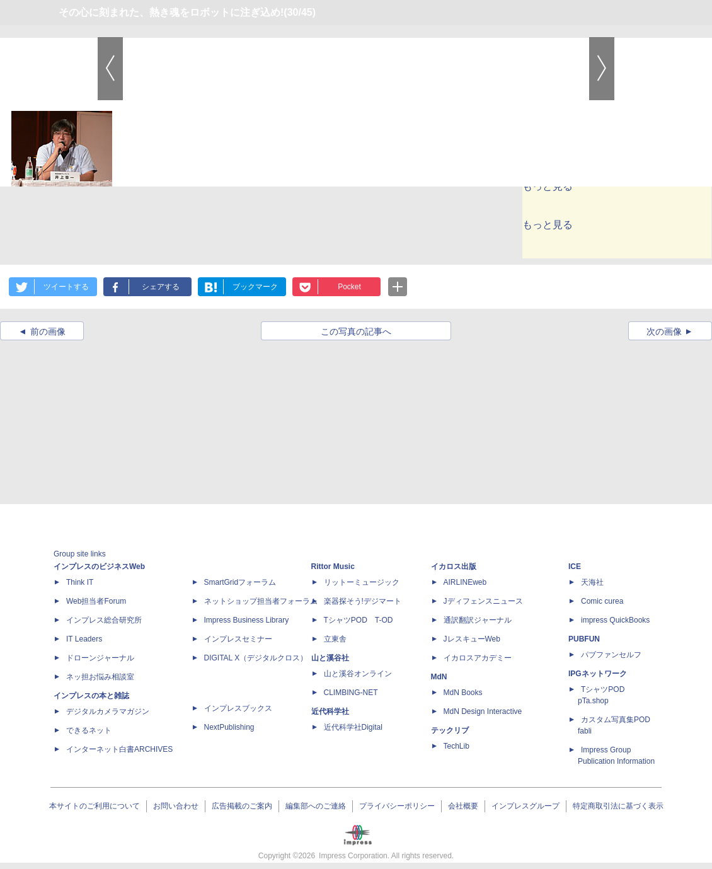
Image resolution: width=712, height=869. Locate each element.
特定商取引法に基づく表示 (618, 806)
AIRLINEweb (465, 582)
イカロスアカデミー (478, 657)
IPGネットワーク (597, 673)
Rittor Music (333, 566)
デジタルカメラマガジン (107, 711)
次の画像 (664, 331)
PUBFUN (584, 639)
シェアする (161, 286)
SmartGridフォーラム (240, 582)
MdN (439, 676)
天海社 (592, 582)
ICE (574, 566)
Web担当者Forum (96, 601)
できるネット (89, 730)
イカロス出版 (453, 566)
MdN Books (463, 692)
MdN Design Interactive (483, 711)
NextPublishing (229, 727)
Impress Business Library (246, 620)
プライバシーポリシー (397, 806)
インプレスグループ (525, 806)
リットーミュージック (361, 582)
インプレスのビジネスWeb (99, 566)
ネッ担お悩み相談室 (100, 676)
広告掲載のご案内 (242, 806)
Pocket (349, 286)
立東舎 (335, 639)
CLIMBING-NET (351, 692)
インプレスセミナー (238, 639)
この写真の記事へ (356, 331)
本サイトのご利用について (94, 806)
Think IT (79, 582)
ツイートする (66, 286)
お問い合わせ (175, 806)
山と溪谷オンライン (358, 673)
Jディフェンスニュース (483, 601)
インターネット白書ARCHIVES (119, 749)
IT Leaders (84, 639)
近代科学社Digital (353, 727)
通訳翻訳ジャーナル (478, 620)
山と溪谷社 (330, 657)
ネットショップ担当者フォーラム (261, 601)
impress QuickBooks (615, 620)
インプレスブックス (238, 708)
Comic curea (602, 601)
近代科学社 (330, 711)
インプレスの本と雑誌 (91, 695)
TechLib (456, 746)
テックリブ (450, 730)
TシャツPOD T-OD (358, 620)
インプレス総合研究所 (104, 620)
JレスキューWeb (472, 639)
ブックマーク (255, 286)
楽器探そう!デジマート (362, 601)
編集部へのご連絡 (315, 806)
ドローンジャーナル (100, 657)
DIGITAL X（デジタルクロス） (256, 657)
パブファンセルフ (611, 654)
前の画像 (48, 331)
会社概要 (463, 806)
